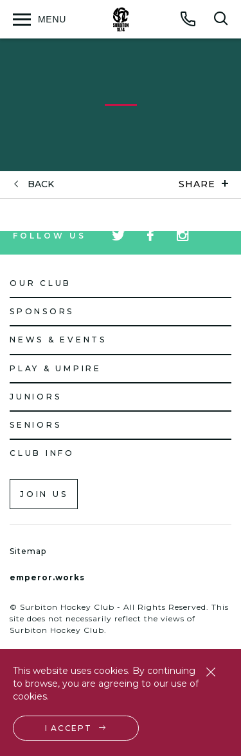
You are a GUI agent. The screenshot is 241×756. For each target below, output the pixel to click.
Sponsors (42, 311)
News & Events (58, 339)
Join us (43, 494)
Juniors (35, 396)
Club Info (42, 453)
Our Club (40, 283)
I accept (68, 728)
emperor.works (47, 577)
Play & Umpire (56, 368)
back (41, 184)
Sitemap (28, 551)
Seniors (35, 425)
